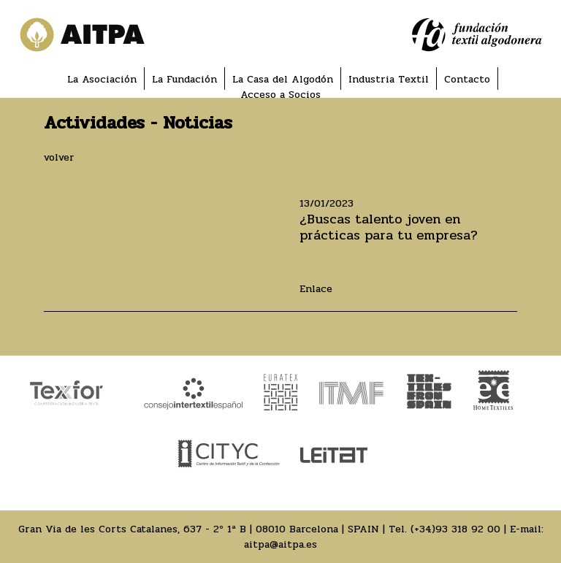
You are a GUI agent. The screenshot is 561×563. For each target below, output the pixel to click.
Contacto (467, 79)
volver (59, 157)
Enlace (315, 288)
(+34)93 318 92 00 (455, 529)
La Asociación (102, 79)
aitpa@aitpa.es (280, 544)
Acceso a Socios (280, 94)
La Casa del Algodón (282, 79)
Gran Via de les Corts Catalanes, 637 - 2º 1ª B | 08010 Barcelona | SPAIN (198, 529)
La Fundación (184, 79)
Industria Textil (388, 79)
